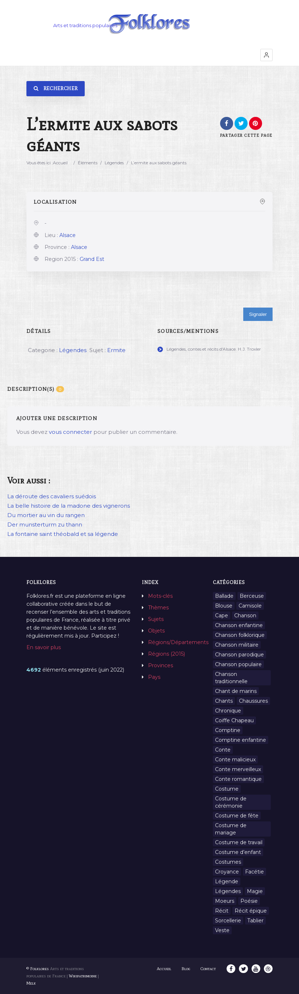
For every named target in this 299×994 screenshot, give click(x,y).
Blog (186, 968)
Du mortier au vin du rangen (46, 515)
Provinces (160, 665)
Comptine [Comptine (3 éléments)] (227, 730)
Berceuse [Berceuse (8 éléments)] (252, 596)
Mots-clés (160, 596)
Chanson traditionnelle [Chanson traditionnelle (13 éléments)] (231, 678)
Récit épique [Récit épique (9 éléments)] (251, 911)
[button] (266, 55)
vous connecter (70, 431)
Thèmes (158, 607)
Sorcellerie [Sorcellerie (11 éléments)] (228, 920)
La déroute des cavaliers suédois (51, 496)
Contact (208, 968)
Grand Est (92, 259)
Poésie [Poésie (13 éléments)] (249, 901)
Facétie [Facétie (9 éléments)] (254, 871)
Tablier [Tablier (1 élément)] (255, 920)
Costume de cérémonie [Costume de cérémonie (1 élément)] (231, 802)
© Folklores (37, 968)
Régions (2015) (166, 654)
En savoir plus (43, 647)
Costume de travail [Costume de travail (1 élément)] (238, 842)
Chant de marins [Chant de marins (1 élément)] (236, 691)
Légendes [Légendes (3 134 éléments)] (228, 891)
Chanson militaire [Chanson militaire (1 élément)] (236, 645)
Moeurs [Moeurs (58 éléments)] (224, 901)
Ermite (116, 350)
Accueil (60, 162)
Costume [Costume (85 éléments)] (227, 789)
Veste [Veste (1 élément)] (222, 930)
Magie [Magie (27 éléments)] (255, 891)
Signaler (258, 314)
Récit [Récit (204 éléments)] (221, 911)
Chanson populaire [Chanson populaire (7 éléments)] (238, 664)
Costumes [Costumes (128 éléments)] (228, 862)
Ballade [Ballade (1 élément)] (224, 596)
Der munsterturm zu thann (44, 524)
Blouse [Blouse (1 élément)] (223, 605)
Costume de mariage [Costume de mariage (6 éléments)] (231, 829)
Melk (31, 983)
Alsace (67, 235)
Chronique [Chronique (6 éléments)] (228, 710)
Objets (156, 630)
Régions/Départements (178, 642)
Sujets (156, 619)
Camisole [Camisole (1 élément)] (250, 605)
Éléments (87, 162)
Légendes (114, 162)
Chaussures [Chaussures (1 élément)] (253, 701)
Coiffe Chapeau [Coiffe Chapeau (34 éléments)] (234, 720)
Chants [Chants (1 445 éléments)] (224, 701)
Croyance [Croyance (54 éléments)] (227, 871)
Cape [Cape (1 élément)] (221, 615)
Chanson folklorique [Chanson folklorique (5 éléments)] (240, 635)
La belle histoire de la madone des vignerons (68, 505)
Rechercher (55, 88)
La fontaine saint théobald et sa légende (62, 533)
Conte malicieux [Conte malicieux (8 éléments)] (235, 759)
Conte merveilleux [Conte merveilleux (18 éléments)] (238, 769)
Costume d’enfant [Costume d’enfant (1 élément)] (238, 852)
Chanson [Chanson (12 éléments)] (245, 615)
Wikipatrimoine (83, 975)
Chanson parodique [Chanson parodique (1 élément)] (239, 654)
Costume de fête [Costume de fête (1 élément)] (236, 815)
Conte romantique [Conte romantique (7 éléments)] (238, 779)
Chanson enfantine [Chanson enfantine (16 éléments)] (239, 625)
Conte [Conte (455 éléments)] (223, 749)
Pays (154, 677)
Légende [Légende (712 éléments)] (226, 881)
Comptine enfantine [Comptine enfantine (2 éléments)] (240, 740)
